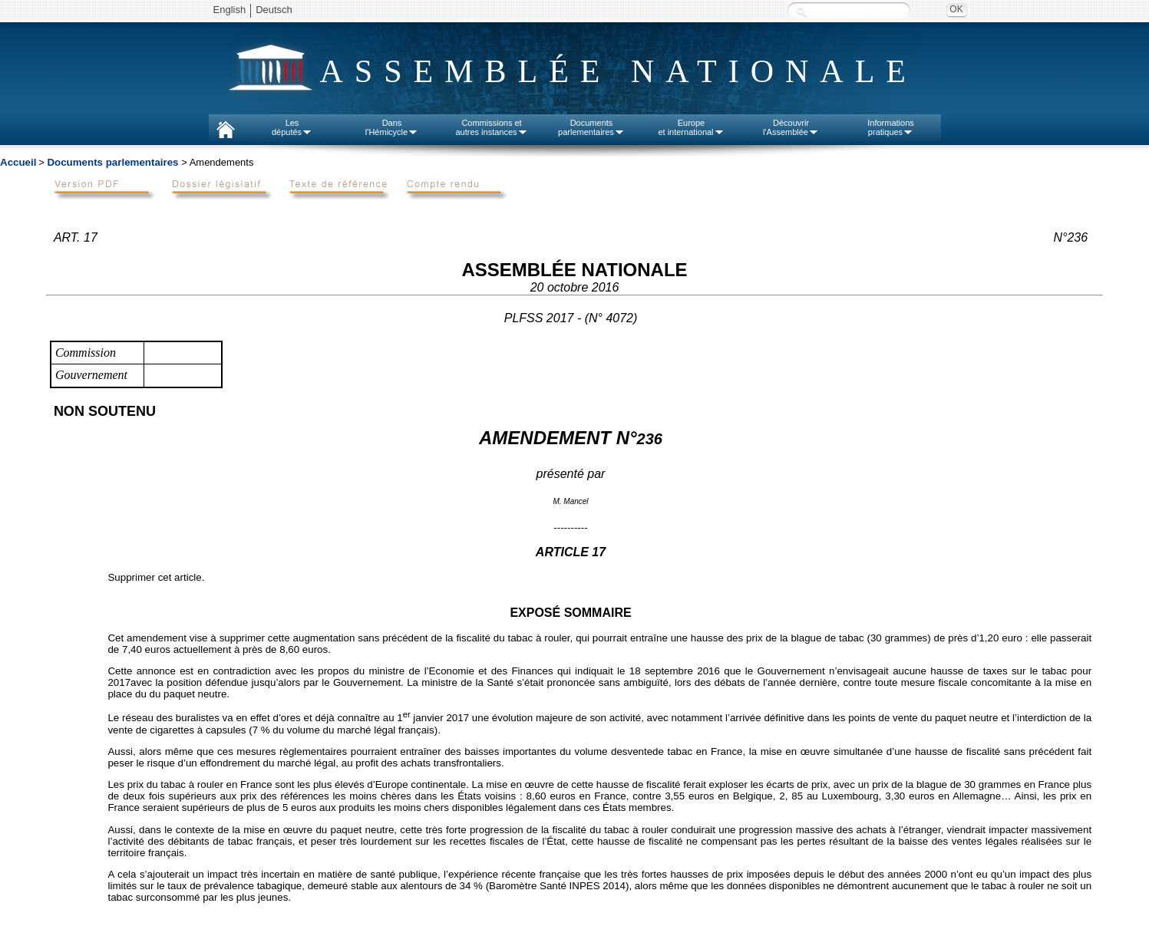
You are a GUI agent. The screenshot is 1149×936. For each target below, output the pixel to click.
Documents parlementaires (112, 162)
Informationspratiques (890, 127)
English (229, 9)
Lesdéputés (292, 127)
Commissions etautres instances (491, 127)
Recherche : (801, 11)
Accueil (18, 162)
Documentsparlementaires (591, 127)
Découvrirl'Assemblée (791, 127)
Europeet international (691, 127)
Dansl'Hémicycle (391, 127)
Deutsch (274, 9)
